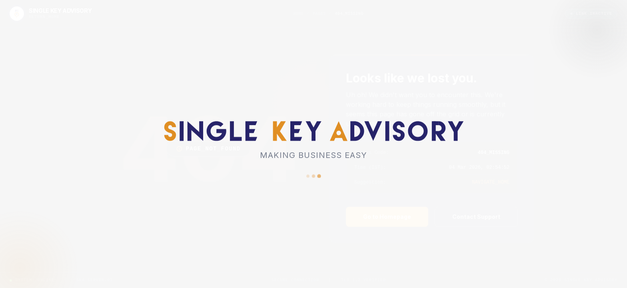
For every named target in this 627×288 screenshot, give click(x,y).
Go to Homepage (387, 216)
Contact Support (476, 216)
